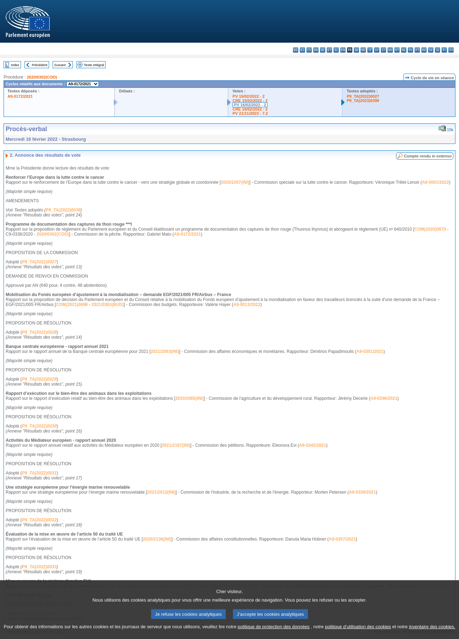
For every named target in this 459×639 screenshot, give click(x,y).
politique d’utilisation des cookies (358, 634)
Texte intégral (94, 65)
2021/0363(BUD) (107, 304)
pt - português (417, 50)
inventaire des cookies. (432, 634)
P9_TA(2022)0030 (39, 426)
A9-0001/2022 (435, 182)
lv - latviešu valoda (376, 50)
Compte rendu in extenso (428, 156)
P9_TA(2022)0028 (39, 332)
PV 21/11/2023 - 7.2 (250, 113)
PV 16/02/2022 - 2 (250, 105)
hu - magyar (390, 50)
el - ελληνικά (336, 50)
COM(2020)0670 (430, 229)
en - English (343, 50)
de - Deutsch (322, 50)
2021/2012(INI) (161, 492)
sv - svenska (451, 50)
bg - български (295, 50)
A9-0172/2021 (20, 96)
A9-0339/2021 (362, 492)
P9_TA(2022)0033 (39, 566)
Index (15, 65)
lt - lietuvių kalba (383, 50)
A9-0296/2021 (383, 398)
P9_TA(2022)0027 (363, 96)
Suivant (60, 65)
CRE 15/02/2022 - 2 (250, 100)
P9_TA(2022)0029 (39, 379)
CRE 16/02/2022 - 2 (250, 109)
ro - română (424, 50)
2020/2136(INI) (157, 539)
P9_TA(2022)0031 (39, 473)
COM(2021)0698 (71, 304)
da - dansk (316, 50)
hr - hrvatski (363, 50)
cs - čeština (309, 50)
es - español (302, 50)
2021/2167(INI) (176, 445)
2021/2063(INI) (165, 351)
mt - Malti (397, 50)
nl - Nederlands (403, 50)
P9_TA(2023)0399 (363, 100)
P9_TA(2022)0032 (39, 519)
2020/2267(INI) (235, 182)
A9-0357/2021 (342, 539)
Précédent (40, 65)
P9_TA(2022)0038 (63, 210)
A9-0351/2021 (369, 351)
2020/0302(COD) (42, 77)
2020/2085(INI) (189, 398)
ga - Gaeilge (356, 50)
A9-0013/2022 (246, 304)
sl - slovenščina (437, 50)
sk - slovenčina (430, 50)
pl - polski (410, 50)
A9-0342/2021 (312, 445)
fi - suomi (444, 50)
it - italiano (370, 50)
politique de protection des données (274, 634)
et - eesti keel (329, 50)
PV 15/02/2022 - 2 (249, 96)
